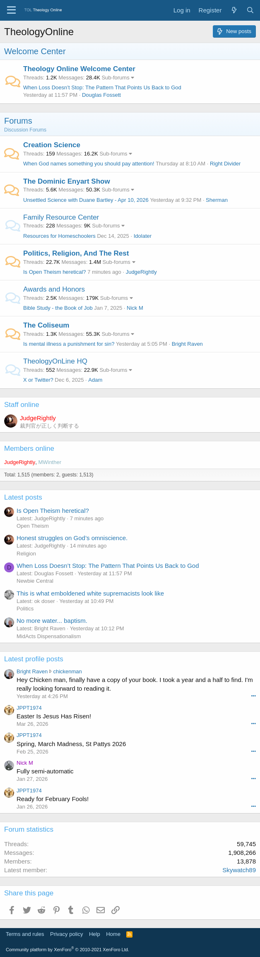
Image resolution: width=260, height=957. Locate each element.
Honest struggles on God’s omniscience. (72, 537)
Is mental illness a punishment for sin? (68, 344)
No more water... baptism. (52, 620)
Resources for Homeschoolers (59, 236)
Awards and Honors (54, 289)
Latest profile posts (33, 659)
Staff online (21, 405)
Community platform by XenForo (67, 949)
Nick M (135, 308)
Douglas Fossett (101, 95)
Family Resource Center (61, 217)
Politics (25, 608)
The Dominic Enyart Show (66, 181)
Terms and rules (25, 934)
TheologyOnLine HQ (55, 361)
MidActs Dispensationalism (49, 636)
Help (94, 934)
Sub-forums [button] (115, 77)
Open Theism (33, 526)
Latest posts (23, 497)
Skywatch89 (239, 869)
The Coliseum (46, 325)
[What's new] (234, 10)
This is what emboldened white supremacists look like (90, 593)
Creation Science (51, 145)
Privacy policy (66, 934)
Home (113, 934)
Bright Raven (187, 344)
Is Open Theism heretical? (54, 272)
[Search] (250, 10)
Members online (29, 448)
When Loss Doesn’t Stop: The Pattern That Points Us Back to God (102, 87)
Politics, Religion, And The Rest (76, 253)
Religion (26, 553)
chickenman (67, 671)
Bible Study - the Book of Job (58, 308)
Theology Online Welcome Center (79, 69)
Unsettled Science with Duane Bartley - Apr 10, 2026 (86, 200)
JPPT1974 (29, 708)
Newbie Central (35, 581)
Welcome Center (35, 51)
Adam (95, 380)
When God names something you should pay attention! (88, 163)
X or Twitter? (38, 380)
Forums (18, 120)
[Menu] (11, 10)
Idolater (143, 236)
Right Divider (225, 163)
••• (253, 695)
